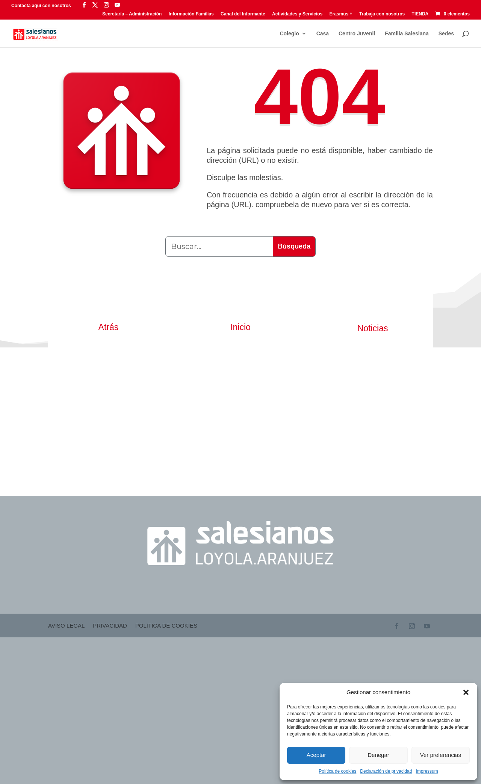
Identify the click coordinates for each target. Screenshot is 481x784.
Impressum (427, 771)
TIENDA (420, 14)
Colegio (289, 33)
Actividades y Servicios (297, 14)
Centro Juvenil (357, 33)
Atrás (108, 327)
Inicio (240, 327)
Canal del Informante (243, 14)
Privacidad (110, 626)
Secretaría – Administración (132, 14)
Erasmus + (341, 14)
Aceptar (316, 755)
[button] (466, 692)
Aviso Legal (66, 626)
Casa (322, 33)
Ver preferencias (440, 755)
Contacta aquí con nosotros (41, 5)
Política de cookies (337, 771)
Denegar (378, 755)
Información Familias (191, 14)
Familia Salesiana (407, 33)
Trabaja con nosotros (382, 14)
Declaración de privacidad (386, 771)
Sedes (446, 33)
